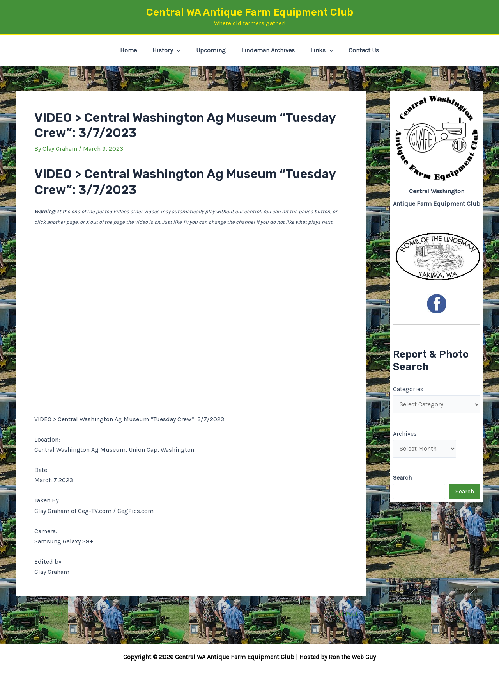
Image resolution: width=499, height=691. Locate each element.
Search (464, 493)
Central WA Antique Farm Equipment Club (249, 12)
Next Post (348, 614)
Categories (408, 389)
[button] (181, 50)
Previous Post (39, 614)
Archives (405, 434)
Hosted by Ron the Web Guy (337, 657)
